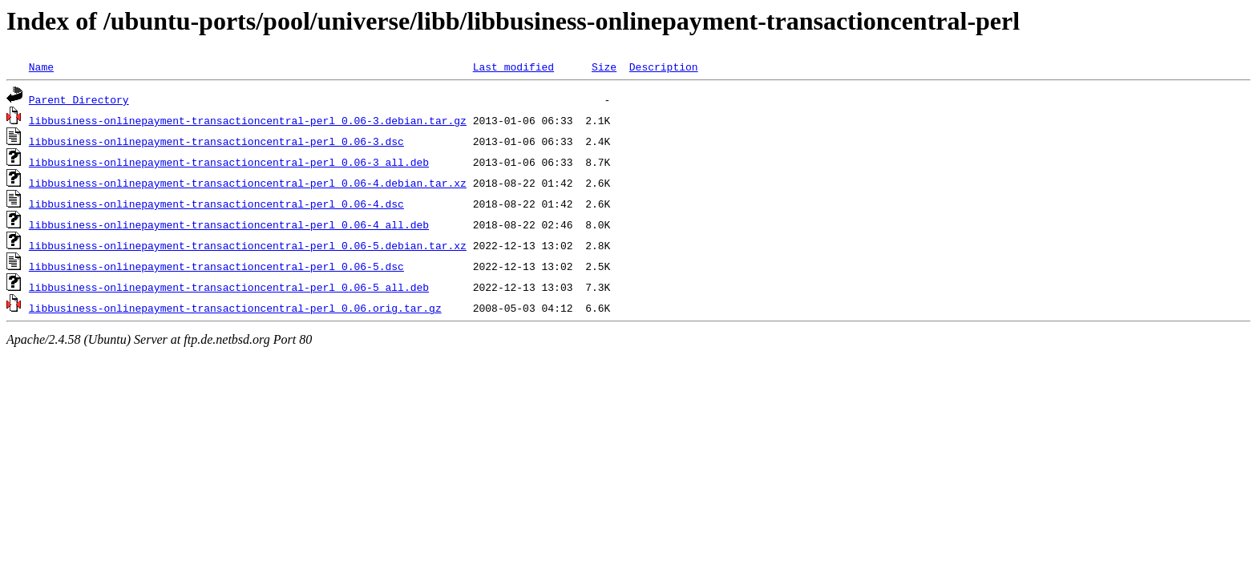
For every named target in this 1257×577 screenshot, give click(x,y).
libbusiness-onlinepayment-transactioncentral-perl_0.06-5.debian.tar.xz (248, 245)
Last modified (513, 66)
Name (41, 66)
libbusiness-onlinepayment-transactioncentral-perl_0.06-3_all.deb (229, 162)
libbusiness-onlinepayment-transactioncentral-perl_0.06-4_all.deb (229, 224)
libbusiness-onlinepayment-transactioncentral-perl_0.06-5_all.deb (229, 287)
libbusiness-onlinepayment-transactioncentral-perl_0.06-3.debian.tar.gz (248, 120)
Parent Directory (79, 99)
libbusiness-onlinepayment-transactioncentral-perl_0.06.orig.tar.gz (235, 308)
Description (663, 66)
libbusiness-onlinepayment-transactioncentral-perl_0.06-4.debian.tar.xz (248, 183)
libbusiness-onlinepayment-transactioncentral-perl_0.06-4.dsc (216, 203)
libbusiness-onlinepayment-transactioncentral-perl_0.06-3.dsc (216, 141)
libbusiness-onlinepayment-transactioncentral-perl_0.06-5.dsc (216, 266)
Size (604, 66)
